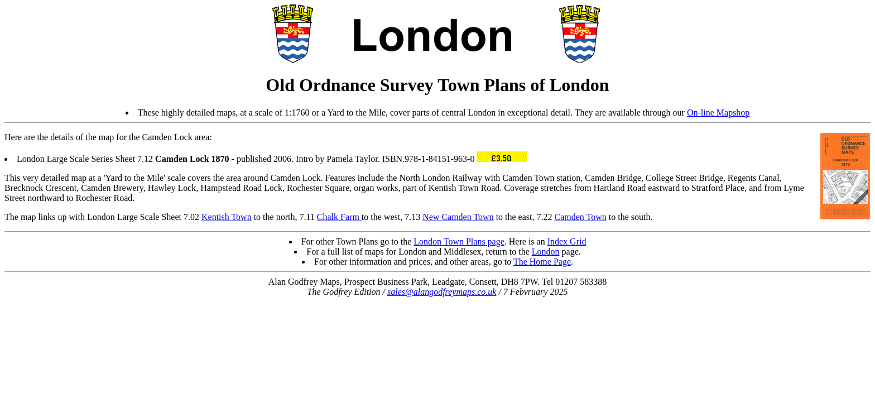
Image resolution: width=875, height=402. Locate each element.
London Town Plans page (459, 241)
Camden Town (581, 217)
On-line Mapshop (718, 112)
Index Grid (566, 241)
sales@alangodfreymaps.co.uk (441, 291)
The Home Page (542, 261)
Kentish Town (226, 217)
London (546, 251)
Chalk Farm (339, 217)
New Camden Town (457, 217)
